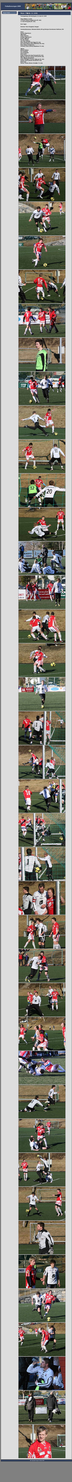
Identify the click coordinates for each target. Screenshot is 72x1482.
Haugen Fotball (6, 12)
